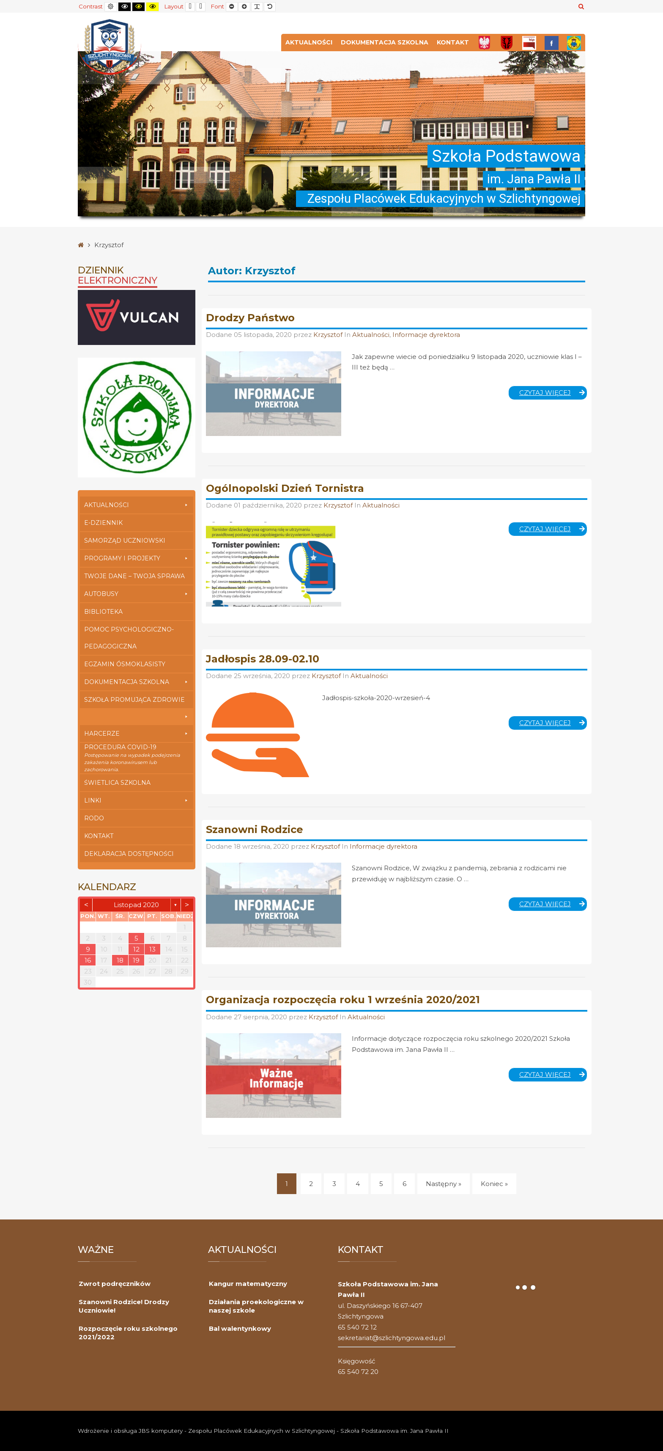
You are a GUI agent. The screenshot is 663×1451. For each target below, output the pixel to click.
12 (136, 949)
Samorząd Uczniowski (124, 540)
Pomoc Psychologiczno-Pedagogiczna (129, 638)
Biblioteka (103, 611)
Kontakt (453, 42)
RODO (94, 818)
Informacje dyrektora (426, 335)
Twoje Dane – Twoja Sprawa (134, 576)
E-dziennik (103, 523)
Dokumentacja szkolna (384, 42)
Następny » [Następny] (443, 1184)
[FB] (551, 42)
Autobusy (136, 593)
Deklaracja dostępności (129, 854)
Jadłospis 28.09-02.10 (262, 659)
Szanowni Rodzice (254, 829)
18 (120, 960)
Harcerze (136, 733)
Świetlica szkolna (117, 782)
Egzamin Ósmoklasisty (124, 664)
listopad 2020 (136, 905)
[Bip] (529, 42)
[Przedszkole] (574, 42)
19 (136, 960)
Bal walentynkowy (240, 1328)
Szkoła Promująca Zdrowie (136, 702)
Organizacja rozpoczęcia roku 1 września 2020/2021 (343, 999)
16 (88, 960)
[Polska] (484, 42)
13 (152, 949)
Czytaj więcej (553, 394)
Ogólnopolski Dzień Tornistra (285, 488)
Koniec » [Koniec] (494, 1184)
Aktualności (308, 42)
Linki (136, 800)
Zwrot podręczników (115, 1284)
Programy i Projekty (136, 558)
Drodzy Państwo (250, 318)
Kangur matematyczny (248, 1284)
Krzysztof (328, 335)
